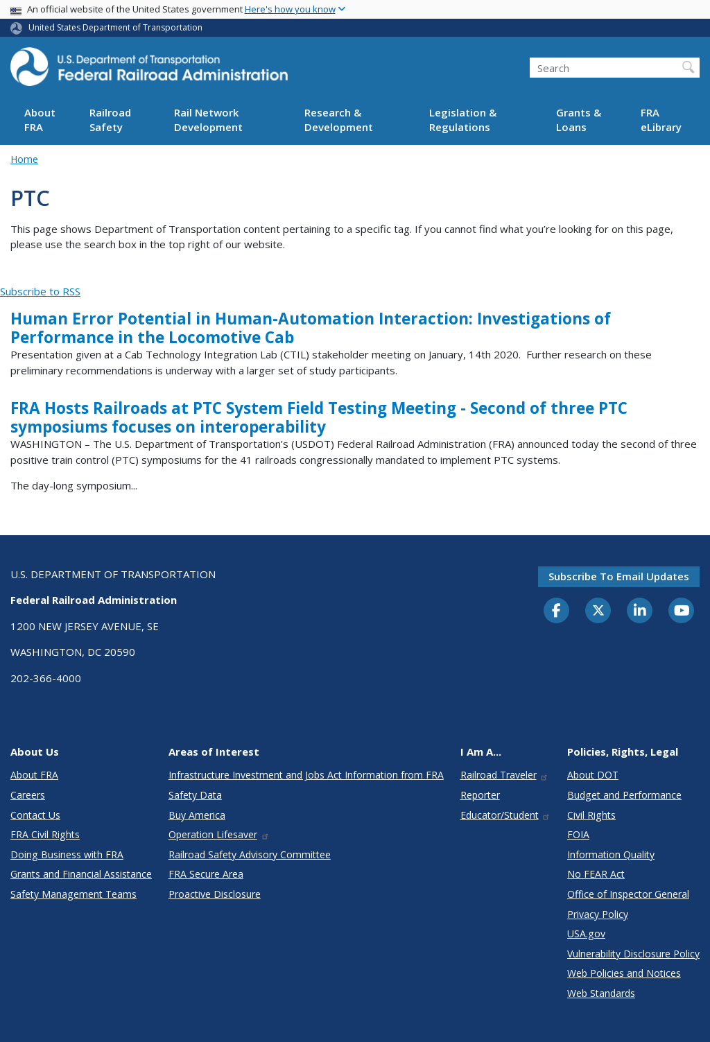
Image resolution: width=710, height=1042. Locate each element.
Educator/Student (505, 815)
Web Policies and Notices (624, 973)
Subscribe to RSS (40, 291)
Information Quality (611, 854)
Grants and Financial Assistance (81, 873)
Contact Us (35, 815)
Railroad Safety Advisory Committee (249, 854)
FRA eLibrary (661, 119)
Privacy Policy (597, 914)
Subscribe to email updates (618, 576)
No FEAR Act (596, 873)
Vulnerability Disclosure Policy (633, 953)
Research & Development (338, 119)
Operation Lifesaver (219, 834)
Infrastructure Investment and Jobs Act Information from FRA (306, 774)
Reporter (480, 794)
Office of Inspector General (628, 894)
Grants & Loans (578, 119)
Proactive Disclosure (214, 894)
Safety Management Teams (73, 894)
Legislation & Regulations (462, 119)
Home (24, 159)
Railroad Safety (110, 119)
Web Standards (601, 993)
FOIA (578, 834)
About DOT (592, 774)
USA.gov (586, 933)
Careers (27, 794)
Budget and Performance (624, 794)
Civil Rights (591, 815)
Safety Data (195, 794)
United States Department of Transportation (115, 27)
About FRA (39, 119)
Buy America (196, 815)
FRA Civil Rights (45, 834)
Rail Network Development (208, 119)
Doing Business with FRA (66, 854)
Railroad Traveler (504, 774)
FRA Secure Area (205, 873)
